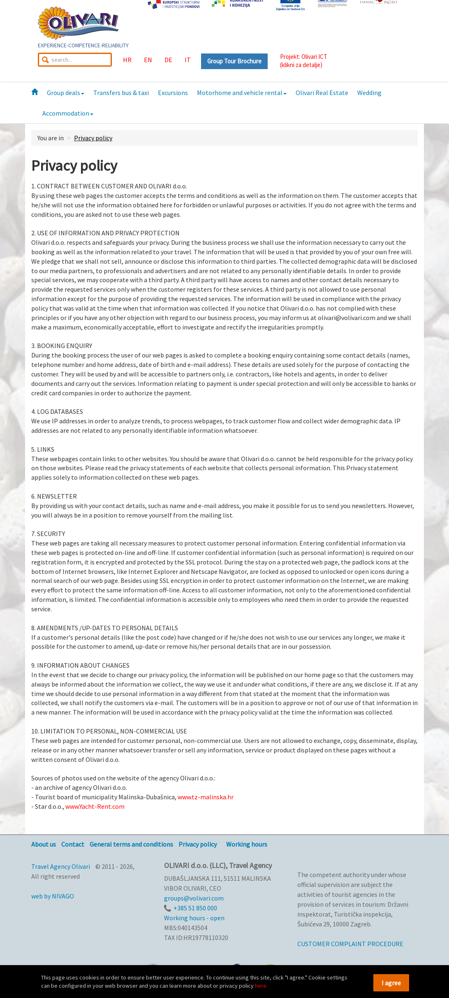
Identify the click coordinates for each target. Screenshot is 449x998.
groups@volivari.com (194, 898)
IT (188, 60)
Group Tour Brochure (234, 61)
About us (43, 844)
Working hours (246, 844)
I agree (391, 983)
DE (168, 60)
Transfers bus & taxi (121, 92)
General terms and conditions (131, 844)
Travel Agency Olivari (60, 866)
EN (148, 60)
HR (127, 60)
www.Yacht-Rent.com (95, 806)
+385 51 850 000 (195, 908)
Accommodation (67, 113)
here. (261, 985)
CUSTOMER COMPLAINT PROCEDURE (350, 944)
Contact (72, 844)
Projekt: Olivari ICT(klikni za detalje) (303, 61)
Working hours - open (194, 918)
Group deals (65, 92)
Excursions (173, 92)
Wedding (369, 92)
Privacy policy (93, 138)
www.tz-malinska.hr (206, 797)
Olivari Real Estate (322, 92)
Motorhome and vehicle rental (242, 92)
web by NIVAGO (52, 896)
